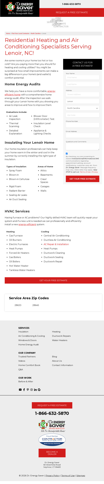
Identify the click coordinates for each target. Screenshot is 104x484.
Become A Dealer (52, 453)
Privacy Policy (52, 475)
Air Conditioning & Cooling (31, 336)
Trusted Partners (26, 356)
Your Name (70, 73)
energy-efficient (27, 224)
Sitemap (80, 475)
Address (69, 90)
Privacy (95, 172)
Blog (54, 356)
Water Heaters (59, 340)
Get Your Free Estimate (53, 280)
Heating (56, 331)
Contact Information (62, 365)
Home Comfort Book (29, 365)
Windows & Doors (27, 340)
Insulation (23, 331)
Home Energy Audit (28, 344)
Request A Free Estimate (52, 405)
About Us (57, 361)
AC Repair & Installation (56, 244)
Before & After (25, 381)
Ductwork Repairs (61, 336)
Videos (21, 361)
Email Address (71, 131)
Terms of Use (85, 172)
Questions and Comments (76, 142)
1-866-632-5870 (71, 4)
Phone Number (72, 121)
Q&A (20, 369)
